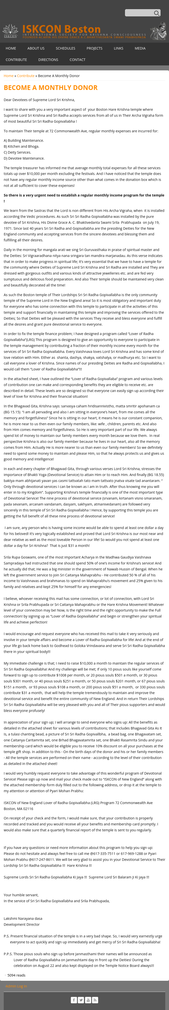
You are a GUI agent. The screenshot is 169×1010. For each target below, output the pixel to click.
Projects (95, 48)
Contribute (16, 59)
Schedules (65, 48)
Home (11, 48)
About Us (36, 48)
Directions (48, 59)
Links (118, 48)
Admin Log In (16, 986)
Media (140, 48)
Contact (77, 59)
